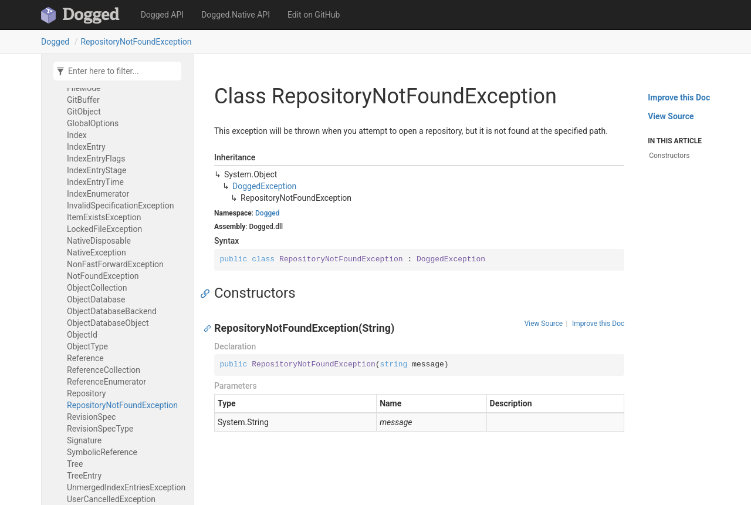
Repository (86, 393)
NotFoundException (103, 276)
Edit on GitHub (313, 14)
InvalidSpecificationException (120, 205)
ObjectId (82, 334)
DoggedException (264, 186)
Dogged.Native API (235, 14)
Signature (84, 440)
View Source (544, 323)
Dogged (55, 41)
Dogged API (162, 14)
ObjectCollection (97, 287)
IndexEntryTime (95, 182)
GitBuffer (83, 100)
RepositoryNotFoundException (135, 41)
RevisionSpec (91, 417)
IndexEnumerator (98, 193)
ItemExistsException (104, 217)
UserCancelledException (111, 499)
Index (77, 135)
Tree (75, 464)
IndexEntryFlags (96, 158)
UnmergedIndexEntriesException (126, 487)
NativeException (96, 252)
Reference (85, 358)
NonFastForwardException (115, 264)
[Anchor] (208, 293)
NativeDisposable (99, 240)
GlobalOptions (93, 123)
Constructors (669, 156)
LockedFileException (104, 229)
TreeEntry (84, 475)
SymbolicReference (102, 452)
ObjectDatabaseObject (108, 323)
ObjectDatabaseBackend (112, 311)
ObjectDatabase (96, 299)
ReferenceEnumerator (106, 381)
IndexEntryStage (96, 170)
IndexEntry (86, 147)
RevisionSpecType (100, 428)
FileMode (84, 88)
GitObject (84, 111)
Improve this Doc (598, 323)
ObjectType (87, 346)
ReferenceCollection (103, 370)
